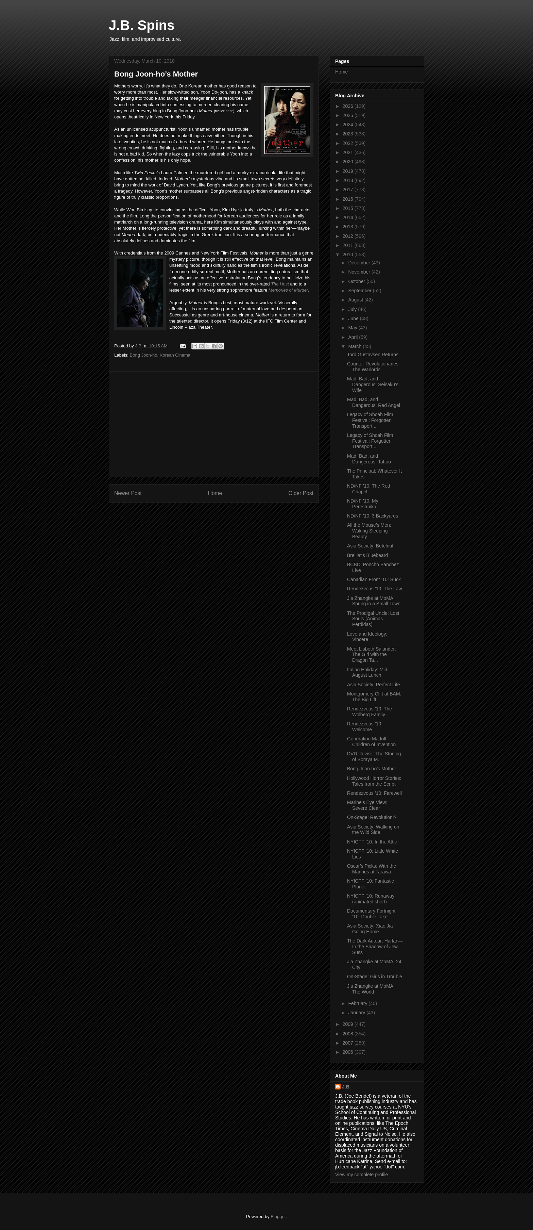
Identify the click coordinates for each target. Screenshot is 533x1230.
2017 (349, 189)
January (357, 1012)
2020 (349, 161)
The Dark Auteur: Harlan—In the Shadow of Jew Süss (375, 946)
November (359, 272)
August (356, 299)
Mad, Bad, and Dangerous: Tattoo (369, 458)
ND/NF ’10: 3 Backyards (372, 516)
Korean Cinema (175, 355)
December (359, 262)
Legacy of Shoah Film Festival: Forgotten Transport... (370, 420)
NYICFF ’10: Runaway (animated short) (370, 898)
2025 (349, 115)
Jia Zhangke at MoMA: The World (371, 989)
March (355, 346)
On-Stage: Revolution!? (372, 817)
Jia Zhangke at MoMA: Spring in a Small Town (373, 601)
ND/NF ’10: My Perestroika (362, 503)
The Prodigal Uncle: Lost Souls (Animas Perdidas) (373, 618)
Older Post (300, 493)
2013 (349, 226)
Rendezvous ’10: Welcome (364, 726)
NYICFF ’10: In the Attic (372, 841)
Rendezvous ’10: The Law (374, 588)
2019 (349, 171)
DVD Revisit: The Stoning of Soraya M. (374, 756)
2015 (349, 208)
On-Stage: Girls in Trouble (374, 976)
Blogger (278, 1216)
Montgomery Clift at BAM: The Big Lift (374, 696)
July (353, 309)
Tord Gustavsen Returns (372, 354)
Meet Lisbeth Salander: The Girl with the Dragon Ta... (371, 654)
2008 (349, 1033)
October (357, 281)
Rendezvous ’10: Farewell (374, 793)
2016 (349, 199)
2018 (349, 180)
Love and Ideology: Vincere (367, 636)
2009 (349, 1024)
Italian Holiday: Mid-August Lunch (368, 672)
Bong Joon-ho (143, 355)
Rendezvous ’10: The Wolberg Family (369, 711)
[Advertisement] (213, 424)
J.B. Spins (141, 25)
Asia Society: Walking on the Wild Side (373, 829)
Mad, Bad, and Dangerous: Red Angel (373, 402)
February (358, 1003)
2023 (349, 133)
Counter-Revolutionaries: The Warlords (373, 366)
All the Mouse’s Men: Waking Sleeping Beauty (369, 530)
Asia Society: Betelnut (370, 545)
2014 (349, 217)
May (353, 327)
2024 (349, 124)
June (354, 318)
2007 (349, 1043)
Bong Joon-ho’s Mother (371, 768)
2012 (349, 236)
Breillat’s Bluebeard (367, 555)
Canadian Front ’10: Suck (374, 579)
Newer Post (128, 493)
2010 (349, 254)
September (360, 290)
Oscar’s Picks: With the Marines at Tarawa (371, 868)
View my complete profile (361, 1174)
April (353, 337)
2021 (349, 152)
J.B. (346, 1086)
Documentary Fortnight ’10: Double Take (371, 913)
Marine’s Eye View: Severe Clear (367, 805)
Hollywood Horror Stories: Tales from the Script (374, 781)
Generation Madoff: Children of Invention (371, 741)
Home (215, 493)
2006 (349, 1052)
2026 (349, 106)
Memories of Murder (288, 290)
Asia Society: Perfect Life (373, 684)
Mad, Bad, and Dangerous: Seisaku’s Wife (372, 384)
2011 (349, 245)
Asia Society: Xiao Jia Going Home (370, 928)
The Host (280, 283)
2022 (349, 143)
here (229, 111)
